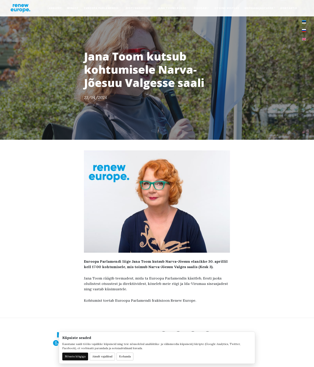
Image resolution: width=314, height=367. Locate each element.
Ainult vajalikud (102, 356)
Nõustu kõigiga (75, 356)
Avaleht (55, 8)
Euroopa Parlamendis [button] (101, 8)
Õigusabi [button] (200, 8)
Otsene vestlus (226, 8)
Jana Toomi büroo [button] (172, 8)
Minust (73, 8)
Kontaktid (288, 8)
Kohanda (125, 356)
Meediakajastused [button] (259, 8)
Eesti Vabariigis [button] (138, 8)
